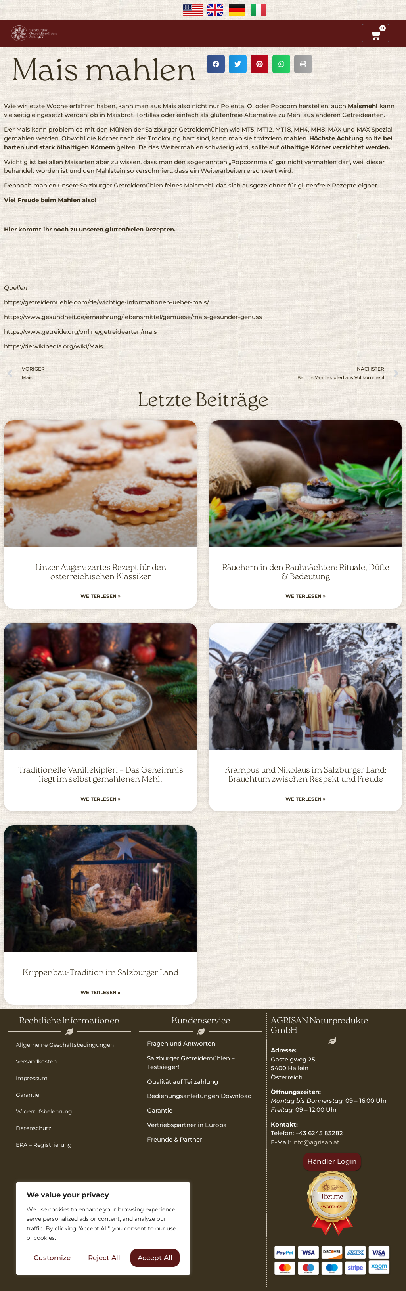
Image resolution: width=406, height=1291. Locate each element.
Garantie (27, 1094)
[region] (103, 1229)
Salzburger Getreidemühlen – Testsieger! (191, 1062)
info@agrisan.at (315, 1142)
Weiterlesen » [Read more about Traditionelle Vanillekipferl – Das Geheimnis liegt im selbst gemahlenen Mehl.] (100, 799)
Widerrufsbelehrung (44, 1111)
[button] (216, 64)
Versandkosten (36, 1061)
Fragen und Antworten (181, 1043)
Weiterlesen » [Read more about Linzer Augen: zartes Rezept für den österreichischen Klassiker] (100, 596)
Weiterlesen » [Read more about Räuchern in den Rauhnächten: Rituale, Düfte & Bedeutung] (305, 596)
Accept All (155, 1258)
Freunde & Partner (174, 1139)
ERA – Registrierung (44, 1144)
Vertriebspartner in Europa (187, 1124)
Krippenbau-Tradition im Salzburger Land (100, 973)
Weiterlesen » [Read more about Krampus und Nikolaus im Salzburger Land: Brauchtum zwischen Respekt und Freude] (305, 799)
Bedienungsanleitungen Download (199, 1096)
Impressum (32, 1078)
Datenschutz (33, 1128)
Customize (52, 1258)
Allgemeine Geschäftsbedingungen (65, 1044)
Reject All (104, 1258)
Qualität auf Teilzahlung (182, 1081)
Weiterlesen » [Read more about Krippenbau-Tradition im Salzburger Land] (100, 992)
